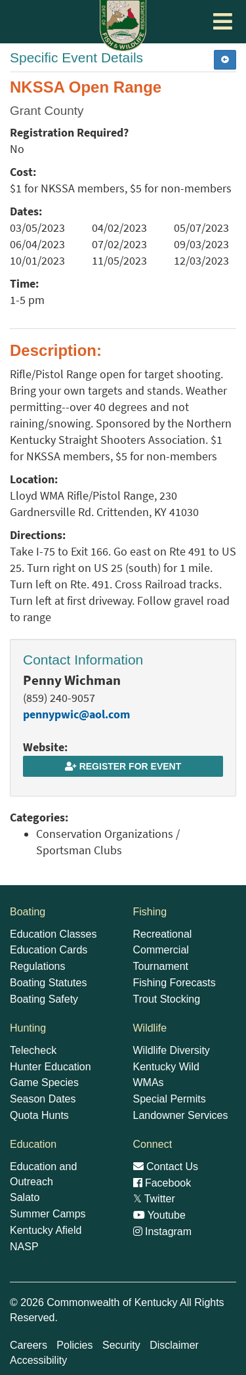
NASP (24, 1246)
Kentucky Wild (166, 1066)
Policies (74, 1345)
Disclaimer (174, 1345)
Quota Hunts (39, 1115)
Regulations (38, 966)
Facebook (162, 1183)
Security (121, 1345)
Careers (28, 1345)
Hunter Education (50, 1066)
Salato (24, 1197)
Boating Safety (44, 999)
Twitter (154, 1198)
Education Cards (48, 949)
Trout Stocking (167, 999)
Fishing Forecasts (174, 982)
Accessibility (38, 1360)
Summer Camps (48, 1213)
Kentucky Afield (45, 1230)
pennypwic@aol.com (76, 714)
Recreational (162, 934)
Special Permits (169, 1098)
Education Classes (53, 934)
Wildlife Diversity (171, 1050)
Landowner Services (180, 1115)
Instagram (162, 1231)
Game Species (44, 1082)
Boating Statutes (48, 982)
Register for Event (123, 766)
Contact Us (166, 1166)
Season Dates (43, 1098)
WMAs (148, 1082)
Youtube (159, 1215)
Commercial (161, 949)
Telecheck (33, 1050)
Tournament (161, 966)
